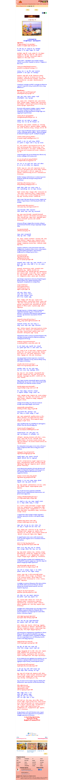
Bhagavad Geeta (23, 6)
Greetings (42, 762)
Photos (18, 765)
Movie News (19, 762)
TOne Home (19, 758)
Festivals (44, 4)
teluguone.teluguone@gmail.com (26, 770)
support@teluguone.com (25, 773)
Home (17, 6)
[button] (42, 13)
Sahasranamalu (24, 4)
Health (41, 764)
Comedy (33, 765)
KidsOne (25, 764)
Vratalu (37, 4)
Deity (41, 4)
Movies (18, 764)
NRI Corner (42, 760)
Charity (41, 765)
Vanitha (41, 758)
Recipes (33, 760)
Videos (25, 762)
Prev (28, 10)
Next (36, 10)
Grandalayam (26, 758)
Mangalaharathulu (32, 4)
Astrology (34, 764)
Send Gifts (34, 762)
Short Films (26, 760)
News (17, 760)
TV (32, 758)
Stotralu (19, 4)
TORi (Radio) (26, 765)
